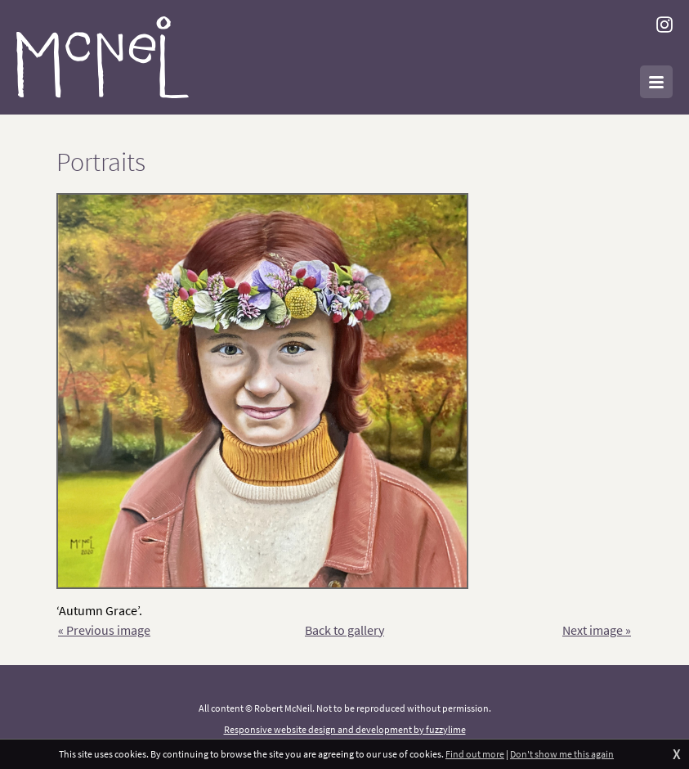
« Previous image (104, 630)
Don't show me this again (562, 754)
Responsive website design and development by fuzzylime (345, 729)
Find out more (474, 754)
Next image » (596, 630)
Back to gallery (344, 630)
